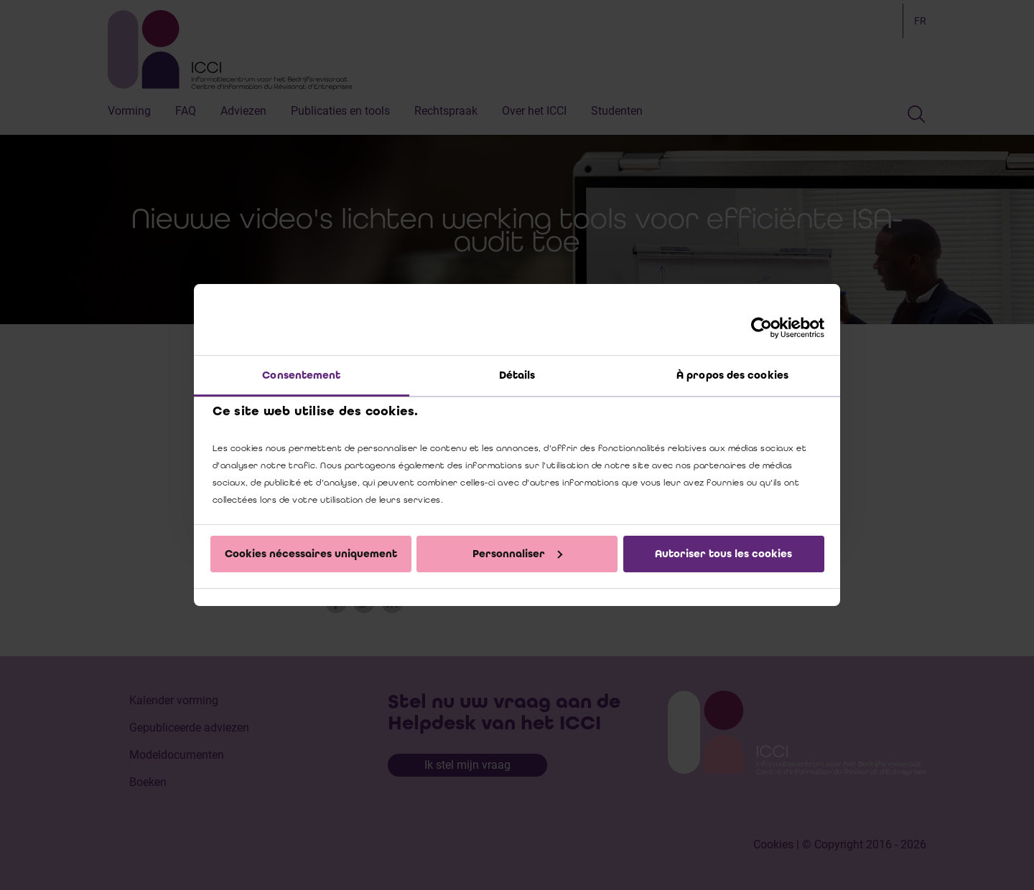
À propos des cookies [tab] (732, 375)
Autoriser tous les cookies (723, 553)
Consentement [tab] (301, 375)
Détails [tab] (517, 375)
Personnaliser (517, 553)
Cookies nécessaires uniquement (311, 553)
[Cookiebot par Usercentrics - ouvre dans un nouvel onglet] (761, 328)
